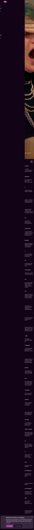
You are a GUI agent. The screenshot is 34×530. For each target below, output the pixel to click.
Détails (2, 157)
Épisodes (7, 157)
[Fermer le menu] (1, 1)
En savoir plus (18, 526)
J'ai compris (9, 526)
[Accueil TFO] (5, 2)
